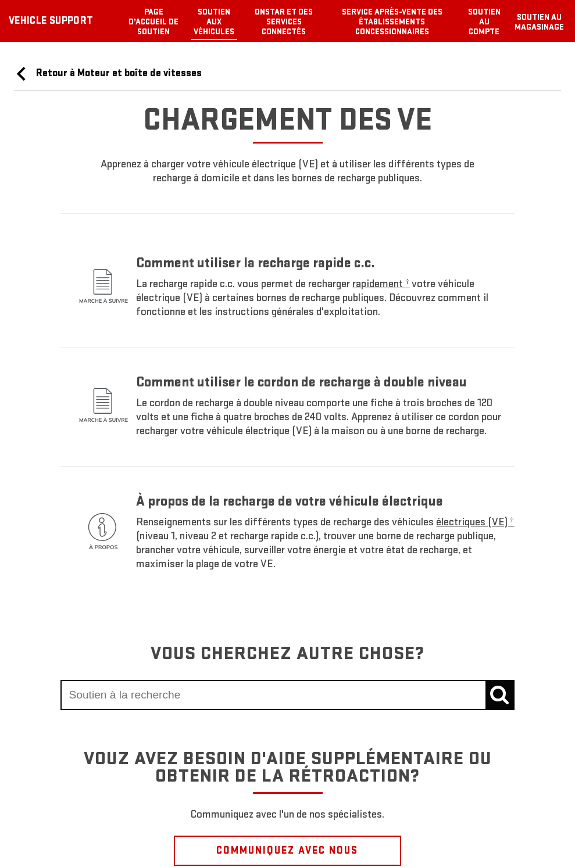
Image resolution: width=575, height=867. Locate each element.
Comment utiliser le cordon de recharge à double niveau (301, 382)
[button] (380, 284)
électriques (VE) (475, 522)
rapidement (380, 284)
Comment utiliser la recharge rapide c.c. (255, 263)
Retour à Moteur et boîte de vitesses (108, 74)
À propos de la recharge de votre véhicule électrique (289, 501)
